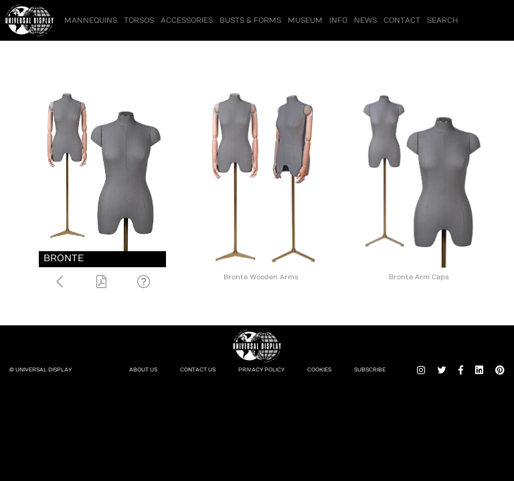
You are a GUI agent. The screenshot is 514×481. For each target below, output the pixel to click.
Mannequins (90, 20)
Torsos (139, 20)
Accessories (187, 20)
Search (442, 20)
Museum (305, 20)
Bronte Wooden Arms (261, 277)
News (365, 20)
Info (338, 20)
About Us (143, 370)
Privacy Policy (261, 370)
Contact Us (198, 370)
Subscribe (370, 370)
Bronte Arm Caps (419, 277)
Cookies (319, 370)
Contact (401, 20)
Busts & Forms (250, 20)
